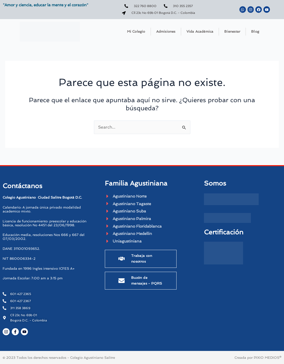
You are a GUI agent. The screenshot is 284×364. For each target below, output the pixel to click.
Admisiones (166, 31)
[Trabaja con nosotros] (121, 260)
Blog (255, 31)
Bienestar (232, 31)
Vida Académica (200, 31)
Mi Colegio (136, 31)
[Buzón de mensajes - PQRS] (121, 282)
